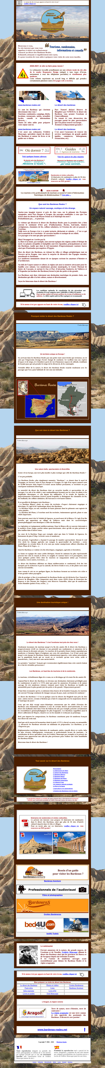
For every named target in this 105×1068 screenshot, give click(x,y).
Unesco (34, 1062)
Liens (52, 988)
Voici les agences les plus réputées (71, 157)
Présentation (57, 769)
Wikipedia (40, 1062)
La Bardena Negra (58, 776)
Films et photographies (52, 895)
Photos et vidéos (52, 985)
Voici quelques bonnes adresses (34, 157)
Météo (54, 1062)
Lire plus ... (66, 195)
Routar (64, 1062)
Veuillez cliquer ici (73, 179)
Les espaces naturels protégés (63, 784)
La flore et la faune (59, 786)
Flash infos (29, 988)
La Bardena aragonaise (60, 780)
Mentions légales (61, 1042)
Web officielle (47, 1062)
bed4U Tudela (53, 934)
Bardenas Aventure (52, 881)
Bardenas (70, 1062)
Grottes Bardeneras (52, 914)
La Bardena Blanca (59, 774)
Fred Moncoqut (52, 994)
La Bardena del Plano (60, 778)
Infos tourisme (28, 991)
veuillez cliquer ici (70, 304)
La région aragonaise (59, 1013)
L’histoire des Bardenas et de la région (65, 791)
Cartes (59, 1062)
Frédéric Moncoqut (69, 952)
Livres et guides (29, 994)
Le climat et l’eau (58, 782)
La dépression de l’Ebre (60, 770)
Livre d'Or (52, 991)
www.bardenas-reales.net (52, 1029)
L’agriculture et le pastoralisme (63, 788)
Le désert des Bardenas (60, 772)
